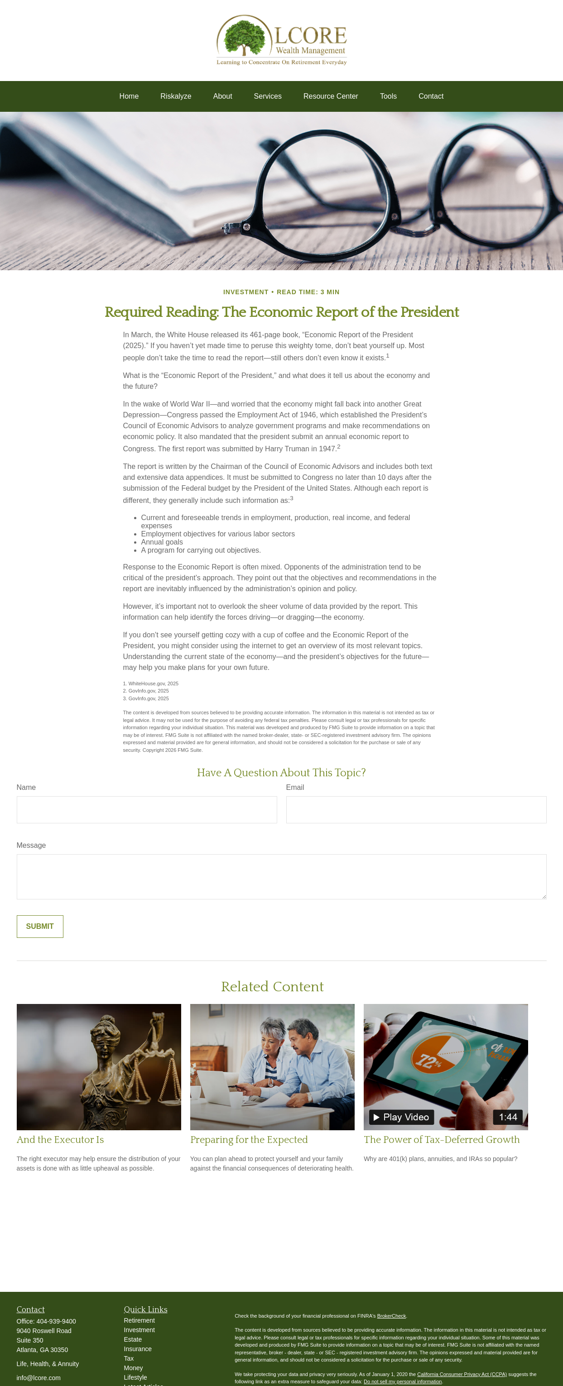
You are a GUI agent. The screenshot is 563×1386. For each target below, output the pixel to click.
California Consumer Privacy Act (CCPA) (462, 1374)
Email (295, 787)
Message (31, 845)
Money (133, 1368)
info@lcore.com (39, 1377)
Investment (139, 1329)
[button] (129, 96)
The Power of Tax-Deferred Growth (442, 1140)
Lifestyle (135, 1377)
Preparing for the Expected (249, 1140)
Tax (129, 1358)
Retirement (139, 1320)
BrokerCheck (391, 1316)
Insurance (138, 1349)
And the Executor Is (60, 1140)
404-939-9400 (56, 1321)
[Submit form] (40, 926)
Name (26, 787)
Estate (133, 1339)
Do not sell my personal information (403, 1381)
